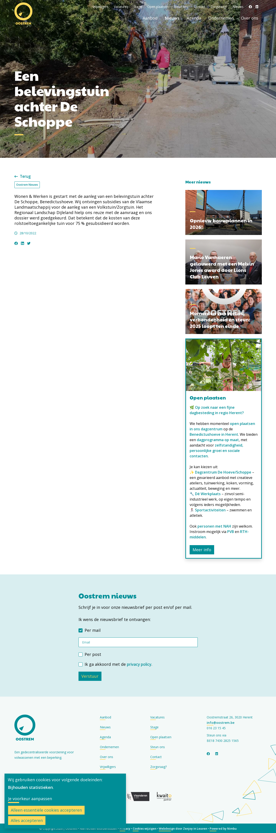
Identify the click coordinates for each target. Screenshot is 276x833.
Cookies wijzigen (144, 828)
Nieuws (238, 7)
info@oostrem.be (220, 722)
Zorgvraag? (219, 7)
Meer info (202, 549)
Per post (93, 654)
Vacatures (121, 7)
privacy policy (140, 664)
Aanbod (150, 18)
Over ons (249, 18)
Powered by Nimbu (223, 828)
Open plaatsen (157, 7)
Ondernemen (221, 18)
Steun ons (181, 7)
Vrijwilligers (100, 7)
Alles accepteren (27, 820)
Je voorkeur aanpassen (30, 798)
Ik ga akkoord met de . (120, 664)
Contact (199, 7)
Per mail (93, 630)
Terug (23, 176)
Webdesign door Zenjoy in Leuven (183, 828)
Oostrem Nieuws (27, 184)
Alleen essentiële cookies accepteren (46, 810)
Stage (138, 7)
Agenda (194, 18)
